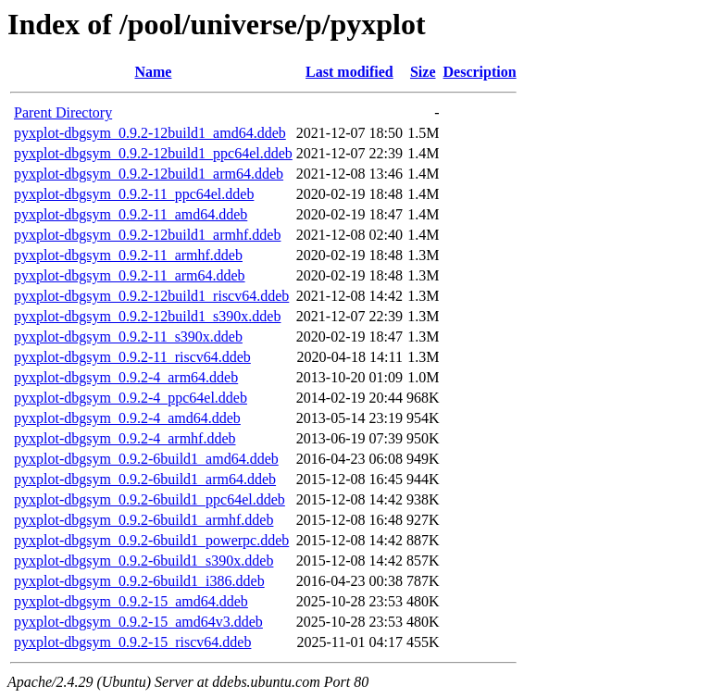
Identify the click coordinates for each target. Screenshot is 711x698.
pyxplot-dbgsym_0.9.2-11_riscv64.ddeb (132, 357)
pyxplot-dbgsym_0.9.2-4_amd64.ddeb (127, 418)
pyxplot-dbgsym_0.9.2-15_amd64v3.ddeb (138, 621)
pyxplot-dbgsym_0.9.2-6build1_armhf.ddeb (143, 520)
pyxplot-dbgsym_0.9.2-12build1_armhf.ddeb (147, 235)
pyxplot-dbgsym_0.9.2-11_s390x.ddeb (128, 336)
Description (480, 72)
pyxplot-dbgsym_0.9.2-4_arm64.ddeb (126, 377)
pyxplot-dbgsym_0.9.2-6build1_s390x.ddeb (143, 560)
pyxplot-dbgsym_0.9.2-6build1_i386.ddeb (139, 581)
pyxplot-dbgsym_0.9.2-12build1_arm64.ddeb (148, 173)
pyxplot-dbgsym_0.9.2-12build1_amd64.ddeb (150, 133)
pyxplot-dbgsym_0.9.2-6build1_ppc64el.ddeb (149, 499)
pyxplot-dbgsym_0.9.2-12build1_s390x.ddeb (147, 316)
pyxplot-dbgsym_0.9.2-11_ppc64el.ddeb (134, 194)
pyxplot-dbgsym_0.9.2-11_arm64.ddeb (129, 275)
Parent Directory (63, 112)
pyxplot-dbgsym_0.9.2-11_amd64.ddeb (130, 214)
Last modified (349, 72)
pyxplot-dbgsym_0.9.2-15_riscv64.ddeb (132, 642)
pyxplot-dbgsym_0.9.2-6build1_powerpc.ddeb (151, 540)
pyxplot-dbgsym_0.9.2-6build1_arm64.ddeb (145, 479)
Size (423, 72)
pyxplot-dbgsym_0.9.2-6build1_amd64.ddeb (146, 459)
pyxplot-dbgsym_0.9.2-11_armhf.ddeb (128, 255)
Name (152, 72)
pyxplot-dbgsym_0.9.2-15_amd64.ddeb (131, 601)
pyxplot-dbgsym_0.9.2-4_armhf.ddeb (125, 438)
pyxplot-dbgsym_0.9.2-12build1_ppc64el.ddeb (153, 153)
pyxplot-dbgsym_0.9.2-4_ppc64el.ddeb (130, 397)
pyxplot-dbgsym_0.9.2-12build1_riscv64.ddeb (151, 296)
